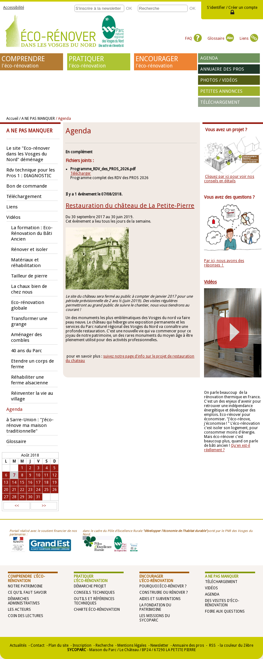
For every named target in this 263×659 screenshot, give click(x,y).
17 (38, 482)
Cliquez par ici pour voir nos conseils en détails (229, 178)
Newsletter (159, 645)
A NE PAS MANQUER (221, 576)
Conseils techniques (94, 592)
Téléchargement (220, 102)
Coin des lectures (25, 616)
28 (14, 497)
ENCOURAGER (166, 62)
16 (30, 482)
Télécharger (80, 173)
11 (46, 475)
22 (22, 489)
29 (22, 497)
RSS (212, 645)
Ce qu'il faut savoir (27, 592)
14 (14, 482)
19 (54, 482)
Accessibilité (13, 7)
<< (17, 506)
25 (46, 489)
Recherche (104, 645)
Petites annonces (221, 91)
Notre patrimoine (25, 586)
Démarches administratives (24, 601)
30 (30, 497)
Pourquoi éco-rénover (161, 586)
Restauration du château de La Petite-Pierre (130, 205)
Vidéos (211, 588)
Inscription (82, 645)
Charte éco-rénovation (97, 609)
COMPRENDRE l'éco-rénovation (26, 578)
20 (6, 489)
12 (54, 475)
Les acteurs (19, 609)
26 (54, 489)
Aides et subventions (160, 599)
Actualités (18, 645)
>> (44, 506)
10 (38, 475)
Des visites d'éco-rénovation (222, 602)
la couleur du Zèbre (236, 645)
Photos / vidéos (218, 80)
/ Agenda (63, 118)
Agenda (209, 58)
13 (6, 482)
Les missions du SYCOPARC (154, 618)
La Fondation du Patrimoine (155, 607)
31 (38, 497)
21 (14, 489)
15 (22, 482)
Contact (37, 645)
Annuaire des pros (222, 69)
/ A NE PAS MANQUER (37, 118)
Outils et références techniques (94, 601)
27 (6, 497)
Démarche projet (90, 586)
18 (46, 482)
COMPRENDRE (31, 62)
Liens (249, 38)
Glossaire (220, 38)
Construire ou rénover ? (163, 592)
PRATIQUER (99, 62)
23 (30, 489)
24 (38, 489)
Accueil (12, 118)
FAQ (193, 38)
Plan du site (58, 645)
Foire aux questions (225, 611)
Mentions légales (131, 645)
